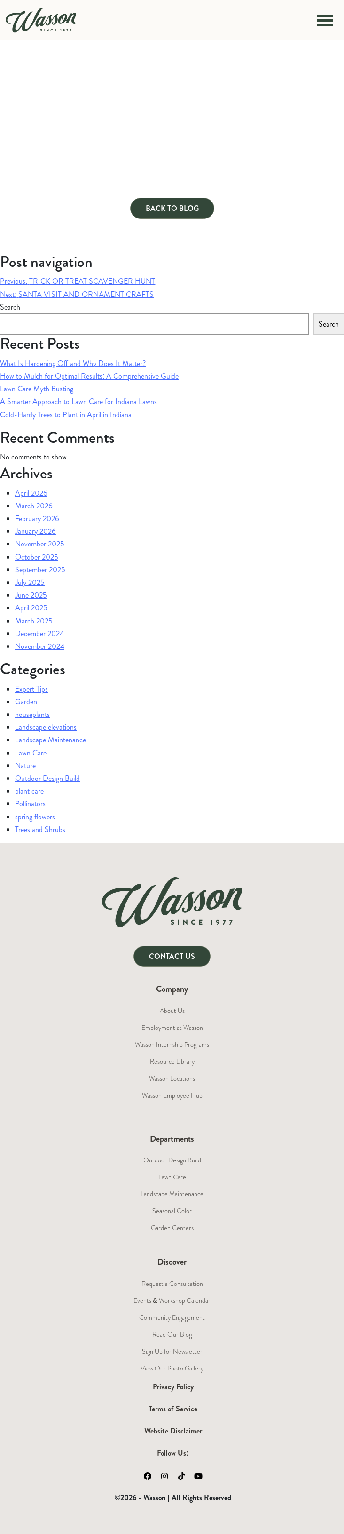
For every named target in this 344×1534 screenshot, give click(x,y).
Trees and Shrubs (40, 829)
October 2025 (36, 557)
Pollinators (30, 803)
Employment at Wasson (172, 1027)
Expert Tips (31, 689)
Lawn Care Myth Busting (36, 388)
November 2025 (39, 543)
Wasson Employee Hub (172, 1095)
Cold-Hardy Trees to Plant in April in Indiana (66, 414)
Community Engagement (172, 1317)
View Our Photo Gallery (172, 1368)
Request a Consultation (172, 1283)
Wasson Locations (172, 1078)
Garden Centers (172, 1227)
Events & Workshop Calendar (171, 1300)
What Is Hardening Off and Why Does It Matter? (73, 363)
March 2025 (34, 620)
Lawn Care (31, 753)
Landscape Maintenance (50, 739)
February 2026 (37, 518)
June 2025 (31, 595)
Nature (25, 765)
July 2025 (30, 582)
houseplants (32, 714)
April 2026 (31, 493)
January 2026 (35, 531)
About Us (172, 1010)
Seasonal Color (172, 1210)
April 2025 (31, 607)
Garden (26, 701)
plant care (29, 791)
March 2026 (34, 505)
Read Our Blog (172, 1334)
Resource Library (172, 1061)
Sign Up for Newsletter (172, 1351)
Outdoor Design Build (47, 778)
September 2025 (40, 569)
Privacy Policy (173, 1386)
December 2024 (39, 633)
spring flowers (35, 816)
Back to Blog (172, 208)
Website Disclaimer (173, 1430)
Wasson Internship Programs (172, 1044)
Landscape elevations (46, 727)
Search (10, 307)
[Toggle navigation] (325, 20)
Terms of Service (173, 1408)
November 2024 (39, 646)
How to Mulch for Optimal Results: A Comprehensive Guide (89, 376)
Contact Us (172, 956)
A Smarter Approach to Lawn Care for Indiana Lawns (78, 401)
